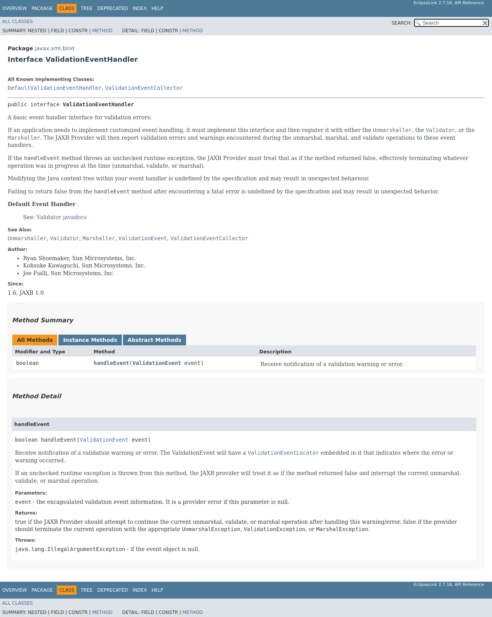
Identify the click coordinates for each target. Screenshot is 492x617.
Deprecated (112, 8)
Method (102, 30)
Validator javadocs (61, 217)
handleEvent (112, 363)
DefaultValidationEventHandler (54, 88)
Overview (14, 8)
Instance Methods (90, 340)
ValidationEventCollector (144, 88)
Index (140, 8)
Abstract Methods (154, 340)
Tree (87, 8)
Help (157, 8)
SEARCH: (402, 23)
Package (42, 8)
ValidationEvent (157, 363)
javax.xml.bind (54, 48)
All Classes (17, 21)
